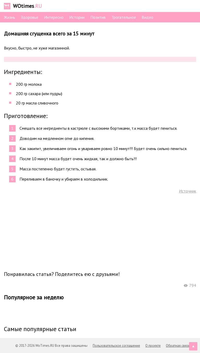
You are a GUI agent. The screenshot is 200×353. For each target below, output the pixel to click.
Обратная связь (178, 345)
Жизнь (9, 17)
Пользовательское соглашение (116, 345)
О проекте (153, 345)
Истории (77, 17)
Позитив (98, 17)
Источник (187, 191)
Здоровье (29, 17)
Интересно (54, 17)
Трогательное (123, 17)
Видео (147, 17)
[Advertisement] (100, 231)
